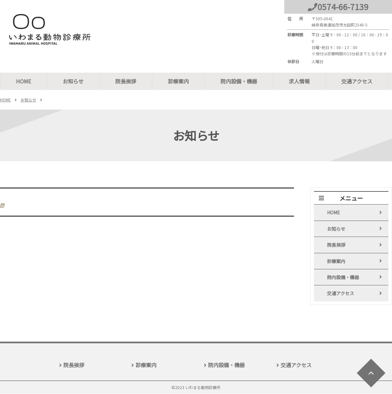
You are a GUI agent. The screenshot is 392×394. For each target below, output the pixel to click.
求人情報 (299, 81)
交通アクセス (356, 81)
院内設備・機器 (238, 81)
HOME (23, 81)
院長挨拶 (125, 81)
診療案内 (178, 81)
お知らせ (73, 81)
